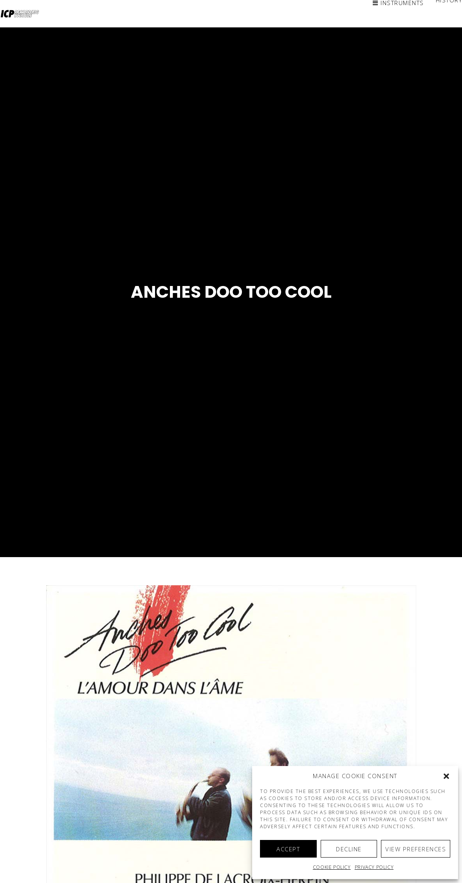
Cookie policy (332, 867)
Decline (349, 849)
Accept (288, 849)
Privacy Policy (374, 867)
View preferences (415, 849)
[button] (446, 776)
